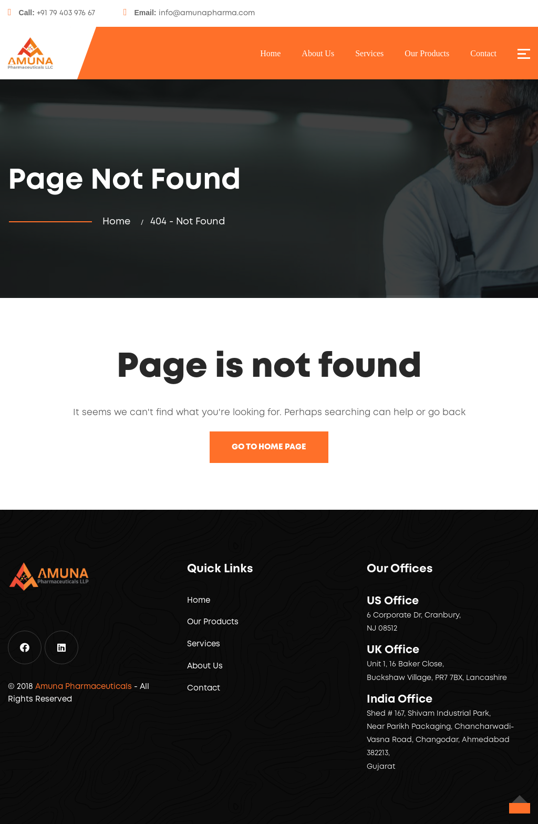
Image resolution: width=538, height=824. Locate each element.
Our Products (427, 53)
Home (270, 53)
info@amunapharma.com (207, 13)
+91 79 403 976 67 (66, 13)
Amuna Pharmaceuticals (83, 687)
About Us (318, 53)
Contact (483, 53)
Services (369, 53)
